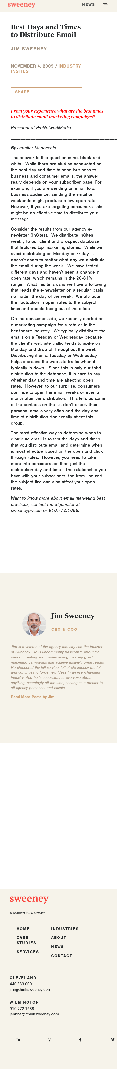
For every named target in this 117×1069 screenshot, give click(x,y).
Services (28, 951)
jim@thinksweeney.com (30, 989)
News (57, 946)
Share (22, 91)
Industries (65, 928)
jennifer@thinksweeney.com (34, 1014)
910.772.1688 (22, 1008)
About (58, 937)
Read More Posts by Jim (32, 696)
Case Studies (26, 940)
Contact (61, 955)
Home (23, 928)
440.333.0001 (22, 984)
